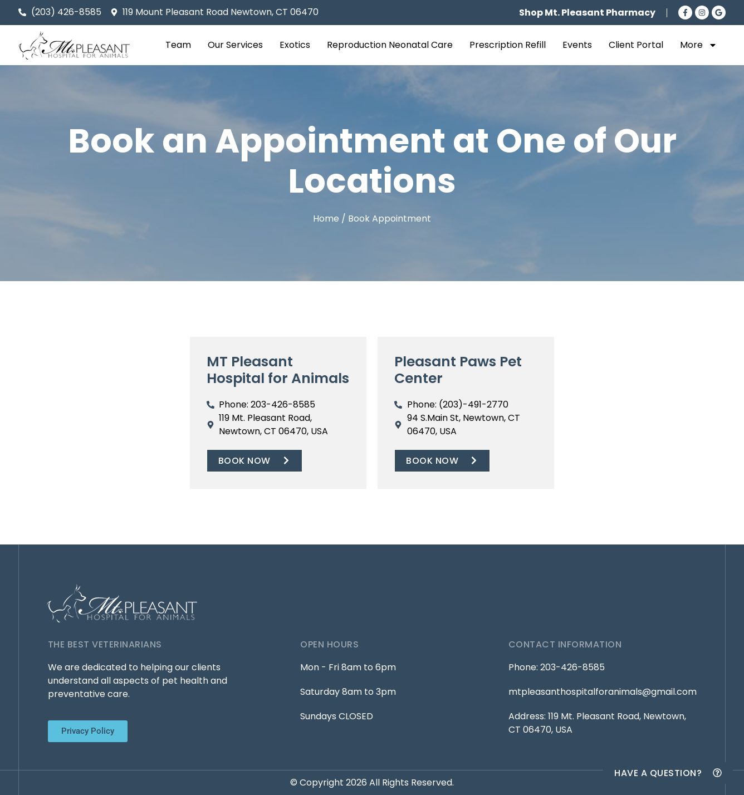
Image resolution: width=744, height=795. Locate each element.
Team (178, 44)
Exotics (295, 44)
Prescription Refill (507, 44)
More (698, 45)
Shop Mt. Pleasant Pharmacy (587, 12)
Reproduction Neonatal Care (390, 44)
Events (577, 44)
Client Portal (636, 44)
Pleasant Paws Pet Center (458, 370)
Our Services (235, 44)
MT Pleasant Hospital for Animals (278, 370)
